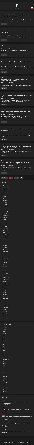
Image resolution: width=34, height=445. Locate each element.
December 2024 (6, 209)
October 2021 (5, 281)
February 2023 (5, 251)
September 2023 (6, 238)
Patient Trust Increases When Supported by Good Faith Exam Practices (15, 31)
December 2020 (6, 300)
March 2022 (5, 271)
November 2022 (6, 256)
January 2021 (5, 298)
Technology (3, 13)
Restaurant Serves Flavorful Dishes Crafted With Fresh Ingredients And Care (15, 112)
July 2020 (4, 309)
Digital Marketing (6, 335)
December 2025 (6, 187)
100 (18, 177)
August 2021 (5, 285)
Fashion (4, 340)
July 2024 (4, 219)
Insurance (4, 357)
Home (4, 353)
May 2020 (5, 313)
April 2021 (5, 292)
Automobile (5, 329)
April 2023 (5, 247)
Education (4, 337)
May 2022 (5, 268)
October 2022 (5, 258)
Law (3, 361)
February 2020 (5, 318)
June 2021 (5, 288)
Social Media (5, 376)
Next (21, 177)
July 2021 (4, 286)
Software (4, 378)
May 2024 (5, 223)
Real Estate (5, 370)
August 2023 (5, 239)
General (4, 350)
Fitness (4, 344)
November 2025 (6, 189)
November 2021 (6, 279)
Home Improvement (6, 355)
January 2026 (5, 185)
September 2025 (6, 192)
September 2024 (6, 215)
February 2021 (5, 296)
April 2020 (5, 315)
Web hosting (5, 391)
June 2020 (5, 311)
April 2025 (5, 202)
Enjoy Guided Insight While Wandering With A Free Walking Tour (16, 96)
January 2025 (5, 207)
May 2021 (5, 290)
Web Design (5, 389)
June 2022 (5, 266)
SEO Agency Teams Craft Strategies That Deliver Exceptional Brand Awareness (14, 80)
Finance (4, 342)
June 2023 (5, 243)
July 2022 (4, 264)
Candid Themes (28, 442)
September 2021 (6, 283)
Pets (3, 369)
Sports (4, 380)
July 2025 (4, 196)
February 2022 (5, 273)
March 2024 (5, 226)
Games (4, 348)
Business (2, 160)
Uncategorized (5, 387)
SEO (2, 77)
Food (2, 109)
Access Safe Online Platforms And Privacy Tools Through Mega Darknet (16, 129)
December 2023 (6, 232)
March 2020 (5, 317)
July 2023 (4, 241)
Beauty (4, 331)
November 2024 (6, 211)
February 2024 (5, 228)
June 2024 (5, 221)
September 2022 (6, 260)
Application (5, 327)
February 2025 (5, 206)
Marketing (4, 363)
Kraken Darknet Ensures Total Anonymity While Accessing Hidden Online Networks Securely (16, 147)
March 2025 (5, 204)
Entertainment (5, 338)
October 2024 (5, 213)
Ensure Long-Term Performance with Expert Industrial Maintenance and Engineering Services (15, 163)
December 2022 (6, 254)
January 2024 (5, 230)
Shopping (2, 45)
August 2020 (5, 307)
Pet (3, 367)
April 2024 (5, 224)
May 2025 (5, 200)
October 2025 (5, 191)
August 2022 (5, 262)
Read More (4, 23)
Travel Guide (5, 385)
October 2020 (5, 303)
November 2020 (6, 301)
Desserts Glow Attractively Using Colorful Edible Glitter (15, 47)
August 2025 (5, 194)
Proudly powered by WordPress (9, 442)
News (4, 365)
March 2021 (5, 294)
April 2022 (5, 270)
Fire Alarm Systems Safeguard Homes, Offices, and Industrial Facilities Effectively (14, 15)
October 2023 (5, 236)
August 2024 (5, 217)
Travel (2, 93)
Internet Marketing (6, 359)
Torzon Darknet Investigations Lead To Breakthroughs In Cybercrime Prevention (16, 62)
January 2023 (5, 253)
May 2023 (5, 245)
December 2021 (6, 277)
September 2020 (6, 305)
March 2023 (5, 249)
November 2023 (6, 234)
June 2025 (5, 198)
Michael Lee (12, 48)
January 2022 (5, 275)
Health (2, 29)
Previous (3, 177)
